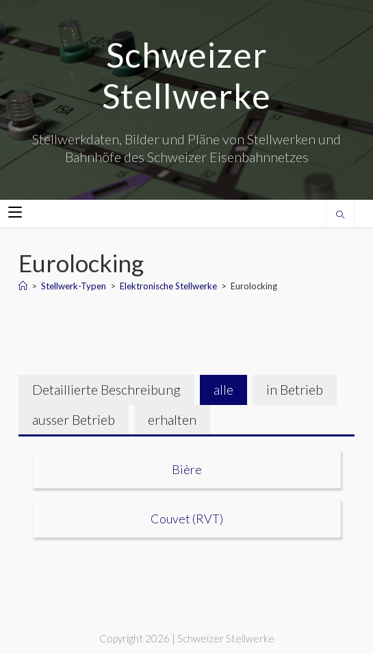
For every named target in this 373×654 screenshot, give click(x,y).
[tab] (106, 390)
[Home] (22, 285)
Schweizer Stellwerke (186, 75)
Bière (187, 469)
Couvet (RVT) (187, 518)
